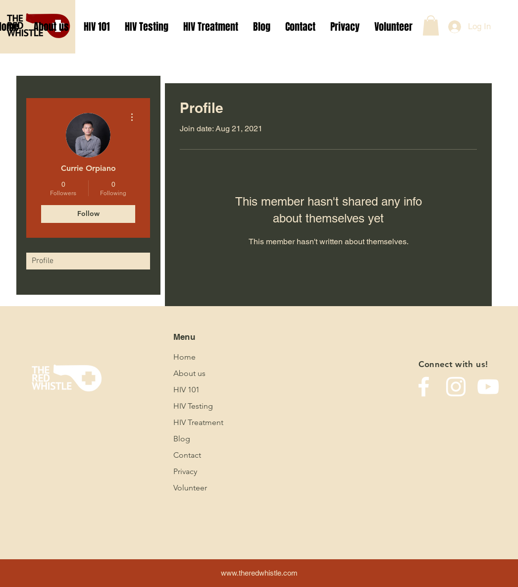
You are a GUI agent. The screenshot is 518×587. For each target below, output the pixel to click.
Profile (42, 261)
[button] (430, 25)
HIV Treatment (198, 422)
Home (184, 357)
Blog (181, 438)
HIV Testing (193, 406)
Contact (187, 455)
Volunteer (190, 487)
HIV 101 (186, 389)
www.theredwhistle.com (259, 573)
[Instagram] (456, 387)
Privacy (185, 471)
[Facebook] (424, 387)
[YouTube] (488, 387)
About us (189, 373)
